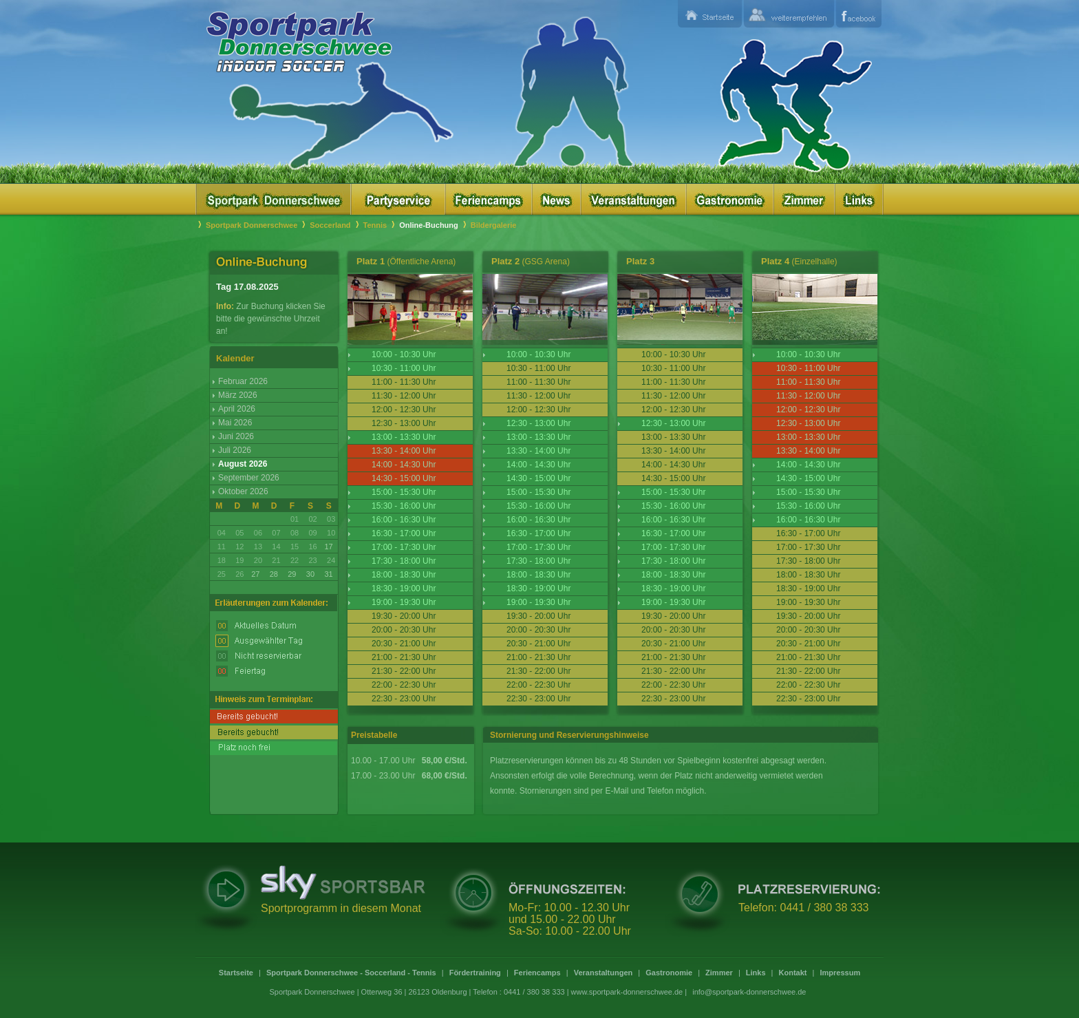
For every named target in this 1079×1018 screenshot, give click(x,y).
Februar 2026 (243, 381)
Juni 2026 (236, 436)
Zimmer (719, 972)
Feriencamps (537, 972)
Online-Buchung (428, 225)
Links (756, 972)
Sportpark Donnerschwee (251, 225)
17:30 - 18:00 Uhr (404, 561)
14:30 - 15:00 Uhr (538, 478)
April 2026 (236, 409)
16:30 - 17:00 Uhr (404, 533)
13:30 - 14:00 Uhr (538, 451)
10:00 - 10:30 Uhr (404, 354)
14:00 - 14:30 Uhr (538, 464)
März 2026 (237, 395)
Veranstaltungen (603, 972)
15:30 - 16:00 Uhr (404, 506)
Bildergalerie (494, 225)
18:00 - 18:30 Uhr (404, 575)
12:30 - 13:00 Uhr (538, 423)
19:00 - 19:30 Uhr (404, 602)
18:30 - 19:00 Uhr (404, 588)
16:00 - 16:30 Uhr (404, 519)
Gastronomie (668, 972)
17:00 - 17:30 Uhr (404, 547)
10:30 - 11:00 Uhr (404, 368)
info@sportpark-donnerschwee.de (749, 992)
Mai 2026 (235, 422)
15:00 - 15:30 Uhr (404, 492)
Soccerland (330, 225)
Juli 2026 (234, 450)
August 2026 (242, 464)
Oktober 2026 (243, 491)
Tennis (375, 225)
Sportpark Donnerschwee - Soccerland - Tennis (351, 972)
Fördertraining (475, 972)
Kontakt (793, 972)
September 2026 (248, 478)
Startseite (236, 972)
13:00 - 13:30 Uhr (404, 437)
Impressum (840, 972)
